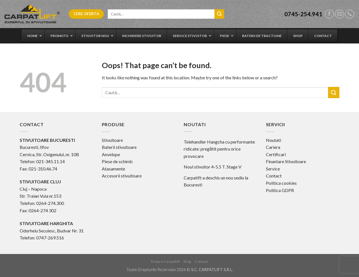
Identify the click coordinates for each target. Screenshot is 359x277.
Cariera (273, 147)
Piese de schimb (117, 161)
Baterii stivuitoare (119, 147)
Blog (187, 261)
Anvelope (111, 154)
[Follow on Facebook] (329, 14)
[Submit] (219, 14)
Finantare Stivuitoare (286, 161)
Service (273, 168)
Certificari (276, 154)
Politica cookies (281, 183)
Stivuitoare (112, 140)
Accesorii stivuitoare (122, 175)
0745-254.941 (303, 14)
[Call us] (349, 14)
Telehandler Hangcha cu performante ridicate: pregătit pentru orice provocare (219, 149)
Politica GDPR (280, 190)
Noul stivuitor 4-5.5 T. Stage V (212, 166)
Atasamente (113, 168)
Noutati (273, 140)
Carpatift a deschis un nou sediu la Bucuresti (216, 181)
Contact (274, 175)
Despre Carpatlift (165, 261)
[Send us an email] (339, 14)
